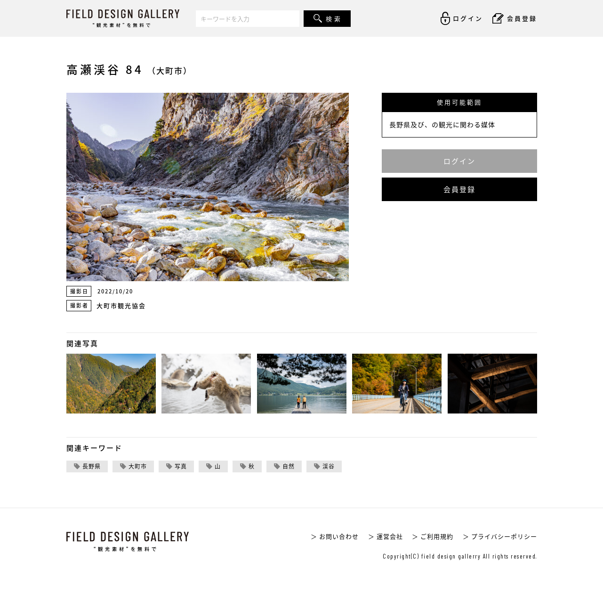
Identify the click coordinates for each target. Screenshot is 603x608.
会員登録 (459, 189)
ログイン (459, 161)
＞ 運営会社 (385, 536)
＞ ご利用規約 (432, 536)
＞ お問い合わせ (335, 536)
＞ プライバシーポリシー (500, 536)
